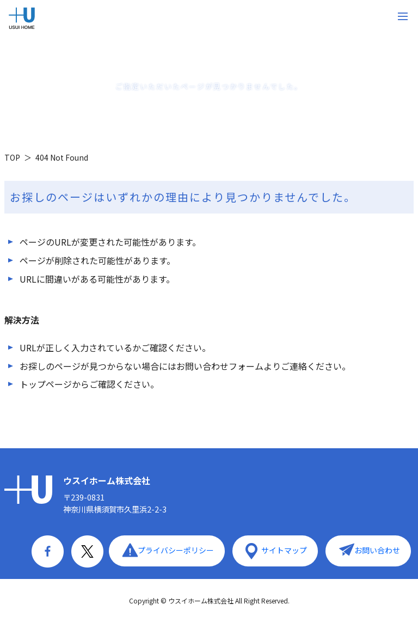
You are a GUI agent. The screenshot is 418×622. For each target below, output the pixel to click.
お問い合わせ (377, 550)
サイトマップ (284, 550)
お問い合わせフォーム (219, 366)
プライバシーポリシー (176, 550)
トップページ (46, 384)
